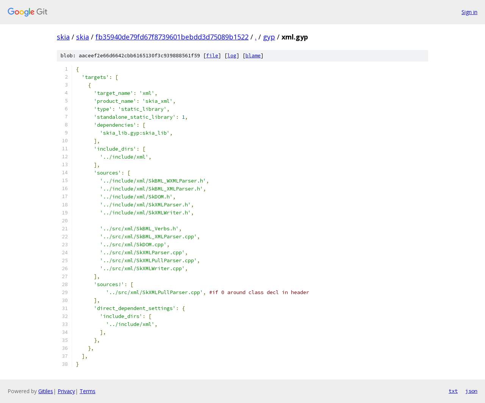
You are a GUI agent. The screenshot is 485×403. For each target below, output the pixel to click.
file (212, 55)
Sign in (469, 12)
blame (253, 55)
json (471, 390)
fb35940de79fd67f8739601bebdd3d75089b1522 (172, 36)
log (231, 55)
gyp (269, 36)
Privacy (66, 391)
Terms (87, 391)
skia (63, 36)
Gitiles (45, 391)
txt (453, 390)
